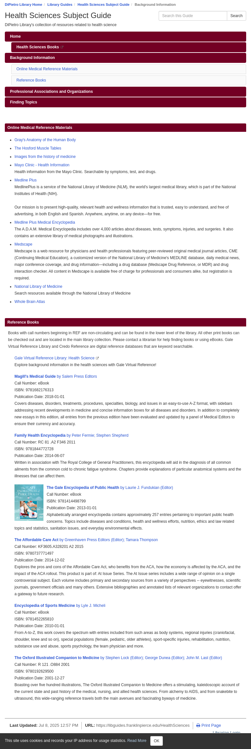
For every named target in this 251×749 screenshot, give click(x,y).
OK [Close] (156, 741)
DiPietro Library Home (23, 4)
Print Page (208, 725)
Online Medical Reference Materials (47, 69)
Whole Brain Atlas (29, 301)
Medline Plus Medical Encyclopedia (44, 222)
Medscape (23, 244)
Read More (136, 740)
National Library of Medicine (38, 286)
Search (236, 16)
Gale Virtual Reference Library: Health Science (55, 358)
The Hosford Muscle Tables (37, 148)
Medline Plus (25, 180)
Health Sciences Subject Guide (103, 4)
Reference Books (31, 80)
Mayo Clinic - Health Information (42, 165)
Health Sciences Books (44, 48)
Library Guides (59, 4)
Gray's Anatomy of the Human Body (45, 140)
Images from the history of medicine (45, 156)
